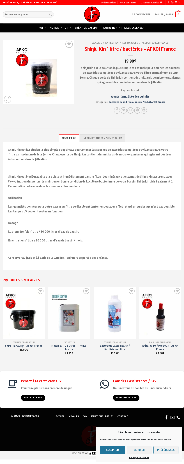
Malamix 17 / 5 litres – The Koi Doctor (69, 347)
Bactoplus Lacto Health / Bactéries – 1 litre (115, 347)
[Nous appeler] (179, 2)
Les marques (130, 42)
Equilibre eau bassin (131, 102)
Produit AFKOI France (155, 42)
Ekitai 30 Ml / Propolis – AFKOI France (160, 347)
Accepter (112, 450)
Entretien (111, 28)
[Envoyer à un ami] (130, 110)
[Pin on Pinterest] (137, 110)
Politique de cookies (139, 457)
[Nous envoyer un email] (176, 2)
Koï (42, 28)
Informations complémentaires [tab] (102, 138)
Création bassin (87, 28)
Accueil (97, 42)
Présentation (108, 2)
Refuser (139, 450)
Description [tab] (69, 138)
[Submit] (50, 14)
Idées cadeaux (134, 28)
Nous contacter (128, 2)
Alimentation (60, 28)
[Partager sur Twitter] (124, 110)
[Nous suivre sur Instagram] (172, 2)
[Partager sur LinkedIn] (144, 110)
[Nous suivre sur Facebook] (169, 2)
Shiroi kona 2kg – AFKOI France (23, 346)
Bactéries (114, 102)
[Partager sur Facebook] (117, 110)
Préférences (166, 450)
